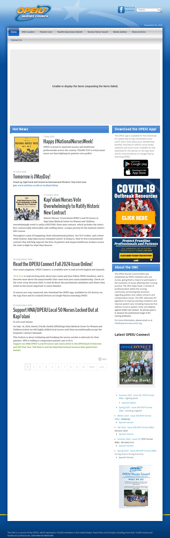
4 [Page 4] (46, 366)
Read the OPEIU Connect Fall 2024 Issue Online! (53, 264)
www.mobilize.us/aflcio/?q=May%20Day (38, 185)
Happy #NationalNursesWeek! (68, 141)
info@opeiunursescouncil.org (128, 323)
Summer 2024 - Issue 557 (129, 439)
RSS (104, 359)
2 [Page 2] (33, 366)
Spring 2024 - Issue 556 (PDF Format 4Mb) (136, 450)
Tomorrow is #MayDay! (31, 176)
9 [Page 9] (77, 366)
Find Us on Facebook (130, 9)
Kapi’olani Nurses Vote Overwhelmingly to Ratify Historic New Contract (72, 206)
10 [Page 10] (84, 366)
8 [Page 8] (70, 366)
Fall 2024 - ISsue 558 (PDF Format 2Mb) (135, 427)
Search (160, 10)
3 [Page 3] (40, 366)
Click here (18, 276)
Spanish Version (126, 422)
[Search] (147, 10)
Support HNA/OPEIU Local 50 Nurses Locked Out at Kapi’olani (55, 313)
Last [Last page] (101, 366)
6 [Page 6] (58, 366)
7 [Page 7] (64, 366)
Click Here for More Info (42, 535)
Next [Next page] (91, 366)
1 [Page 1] (27, 366)
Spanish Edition (129, 402)
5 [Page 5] (52, 366)
